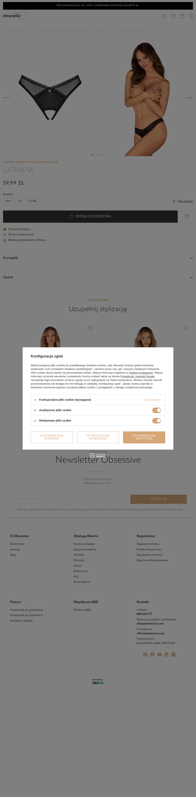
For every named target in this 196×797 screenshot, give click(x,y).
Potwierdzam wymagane (98, 437)
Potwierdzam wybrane (52, 437)
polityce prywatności (141, 372)
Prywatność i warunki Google (137, 376)
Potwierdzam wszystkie (144, 437)
